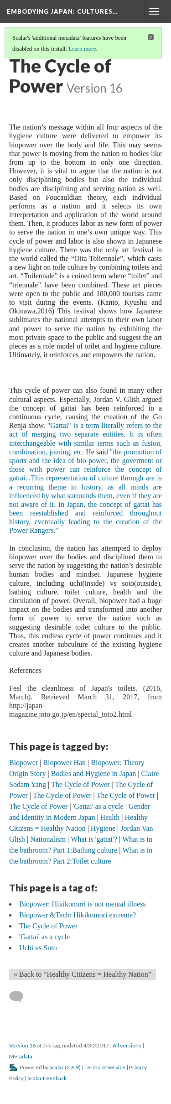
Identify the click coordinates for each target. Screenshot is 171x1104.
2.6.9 (73, 1067)
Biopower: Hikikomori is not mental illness (82, 904)
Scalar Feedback (47, 1078)
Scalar (56, 1067)
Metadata (20, 1056)
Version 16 (22, 1045)
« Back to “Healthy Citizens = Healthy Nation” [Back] (82, 974)
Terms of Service (104, 1067)
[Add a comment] (20, 997)
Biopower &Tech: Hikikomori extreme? (77, 915)
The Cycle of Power (48, 926)
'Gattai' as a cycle (44, 937)
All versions (127, 1045)
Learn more (82, 48)
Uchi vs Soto (38, 948)
